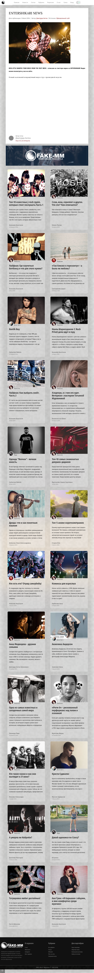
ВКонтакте (27, 953)
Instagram (27, 955)
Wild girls (50, 955)
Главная (16, 2)
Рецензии (50, 2)
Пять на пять (51, 957)
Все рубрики (51, 951)
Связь (65, 2)
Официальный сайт (63, 18)
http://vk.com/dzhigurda (23, 141)
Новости (25, 2)
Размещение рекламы (77, 955)
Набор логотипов (76, 957)
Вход (72, 2)
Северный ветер (52, 960)
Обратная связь (76, 953)
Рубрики (41, 2)
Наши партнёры (76, 951)
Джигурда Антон (42, 18)
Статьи (33, 2)
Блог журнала (28, 957)
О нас (59, 2)
